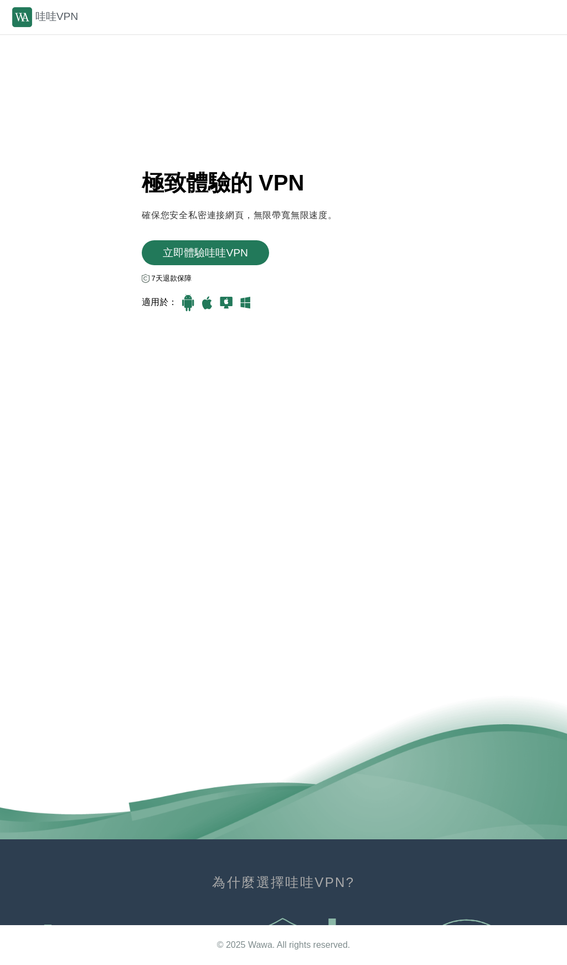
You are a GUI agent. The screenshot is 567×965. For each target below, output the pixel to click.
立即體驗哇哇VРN (205, 253)
